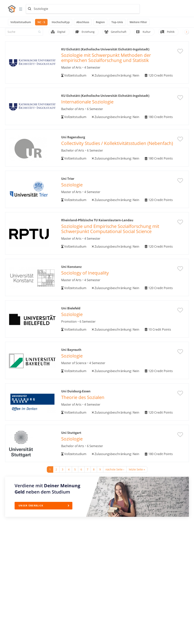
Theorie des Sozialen (82, 397)
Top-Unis (117, 22)
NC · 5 (41, 22)
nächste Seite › (115, 469)
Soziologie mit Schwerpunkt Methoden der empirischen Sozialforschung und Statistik (106, 57)
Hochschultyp (61, 22)
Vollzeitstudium (20, 22)
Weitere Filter (138, 22)
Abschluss (82, 22)
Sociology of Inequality (85, 273)
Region (100, 22)
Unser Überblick (31, 505)
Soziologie (72, 184)
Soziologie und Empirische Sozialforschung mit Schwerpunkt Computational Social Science (110, 228)
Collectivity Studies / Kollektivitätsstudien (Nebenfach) (117, 143)
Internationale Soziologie (87, 102)
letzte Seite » (137, 469)
